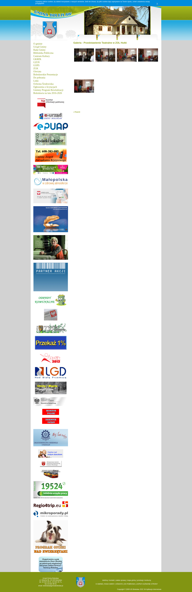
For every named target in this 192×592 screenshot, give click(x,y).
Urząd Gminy (39, 46)
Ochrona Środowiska (43, 84)
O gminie (37, 43)
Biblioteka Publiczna (43, 53)
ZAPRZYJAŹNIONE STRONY (147, 584)
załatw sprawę (121, 580)
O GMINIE (99, 584)
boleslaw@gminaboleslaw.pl (53, 586)
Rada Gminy (39, 50)
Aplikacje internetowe (153, 589)
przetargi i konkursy (144, 580)
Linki (36, 80)
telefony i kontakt (108, 580)
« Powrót (76, 112)
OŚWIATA (119, 584)
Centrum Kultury (41, 56)
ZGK (35, 68)
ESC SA (143, 589)
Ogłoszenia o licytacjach (45, 87)
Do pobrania (39, 77)
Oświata (37, 71)
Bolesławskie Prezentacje (45, 74)
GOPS (36, 65)
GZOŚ (36, 62)
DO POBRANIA (129, 584)
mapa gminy (131, 580)
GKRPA (37, 59)
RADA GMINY (109, 584)
